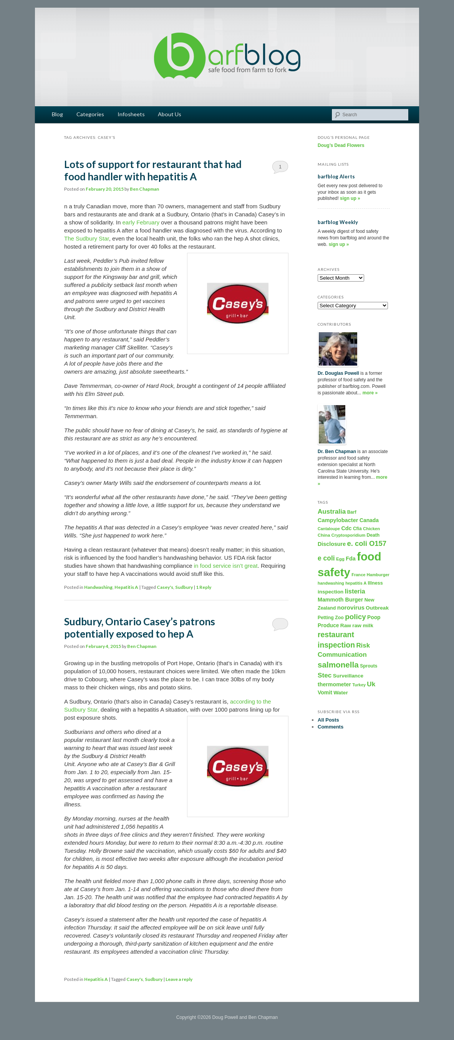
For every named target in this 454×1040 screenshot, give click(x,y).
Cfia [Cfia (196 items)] (357, 528)
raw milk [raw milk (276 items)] (362, 625)
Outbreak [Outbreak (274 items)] (377, 608)
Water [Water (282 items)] (340, 693)
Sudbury (184, 587)
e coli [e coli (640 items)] (326, 558)
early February (140, 222)
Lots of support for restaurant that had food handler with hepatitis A (153, 170)
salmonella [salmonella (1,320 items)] (338, 664)
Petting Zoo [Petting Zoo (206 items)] (331, 617)
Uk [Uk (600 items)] (371, 684)
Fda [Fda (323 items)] (350, 558)
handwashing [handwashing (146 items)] (331, 583)
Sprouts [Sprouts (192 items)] (368, 666)
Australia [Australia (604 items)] (332, 511)
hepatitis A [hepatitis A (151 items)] (355, 583)
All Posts (328, 720)
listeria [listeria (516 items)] (355, 591)
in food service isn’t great (226, 565)
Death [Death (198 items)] (373, 535)
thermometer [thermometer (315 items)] (334, 684)
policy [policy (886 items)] (355, 617)
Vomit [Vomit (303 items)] (325, 692)
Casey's (165, 587)
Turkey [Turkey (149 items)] (359, 684)
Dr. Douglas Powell (338, 373)
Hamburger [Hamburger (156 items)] (378, 574)
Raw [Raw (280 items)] (345, 625)
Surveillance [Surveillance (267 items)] (348, 676)
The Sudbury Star (86, 238)
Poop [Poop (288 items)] (373, 617)
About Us (169, 114)
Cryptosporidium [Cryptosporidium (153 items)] (348, 535)
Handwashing (98, 587)
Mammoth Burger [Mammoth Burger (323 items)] (340, 600)
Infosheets (131, 114)
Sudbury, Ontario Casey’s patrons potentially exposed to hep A (139, 627)
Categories (90, 114)
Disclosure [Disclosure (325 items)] (332, 544)
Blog (57, 114)
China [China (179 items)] (324, 534)
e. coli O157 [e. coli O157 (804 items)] (366, 543)
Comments (330, 727)
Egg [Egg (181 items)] (340, 558)
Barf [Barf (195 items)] (351, 512)
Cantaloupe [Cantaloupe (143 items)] (329, 528)
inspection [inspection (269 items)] (330, 592)
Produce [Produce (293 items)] (328, 625)
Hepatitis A (126, 587)
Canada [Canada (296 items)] (369, 520)
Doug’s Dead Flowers (341, 145)
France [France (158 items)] (358, 574)
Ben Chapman (144, 189)
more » (370, 393)
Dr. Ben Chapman (337, 451)
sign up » (350, 198)
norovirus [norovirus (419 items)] (351, 607)
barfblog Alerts (336, 176)
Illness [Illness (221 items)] (375, 583)
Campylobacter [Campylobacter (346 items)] (338, 520)
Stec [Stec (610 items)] (324, 675)
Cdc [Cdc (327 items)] (346, 528)
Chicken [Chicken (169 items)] (371, 528)
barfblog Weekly (338, 222)
